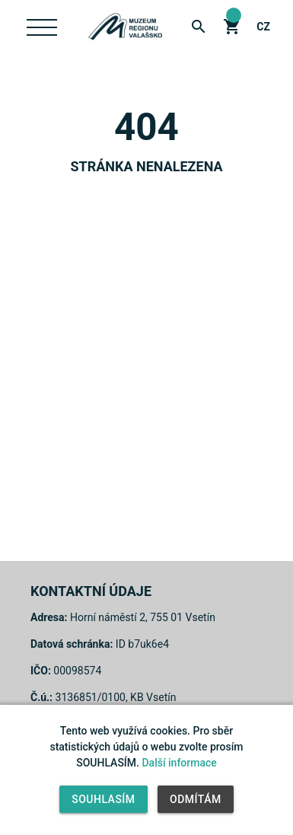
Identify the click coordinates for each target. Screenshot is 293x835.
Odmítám (195, 799)
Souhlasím (103, 799)
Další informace (179, 763)
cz (263, 27)
